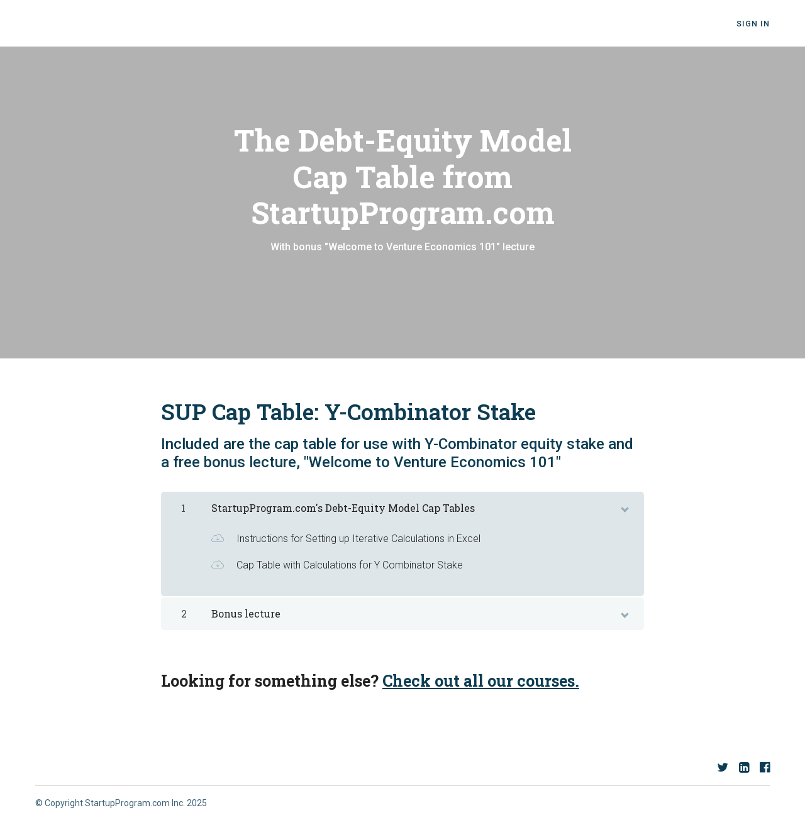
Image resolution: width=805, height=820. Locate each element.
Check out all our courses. (480, 680)
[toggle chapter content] (624, 507)
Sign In (753, 23)
